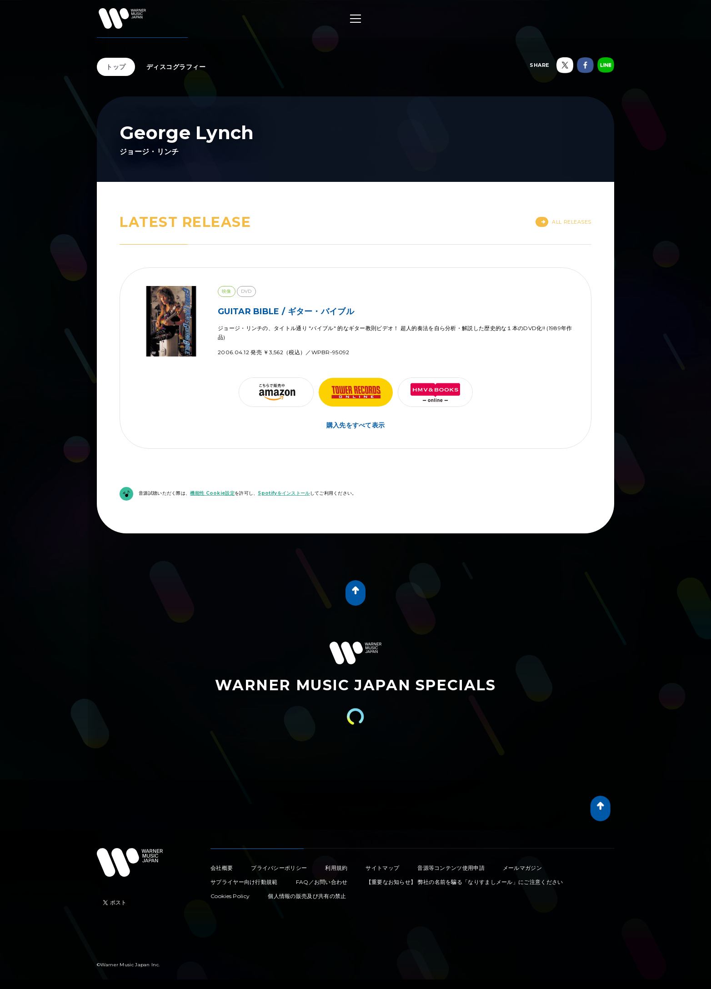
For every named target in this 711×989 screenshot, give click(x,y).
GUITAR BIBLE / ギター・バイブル (286, 311)
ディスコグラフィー (176, 67)
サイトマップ (382, 867)
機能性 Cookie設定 (212, 493)
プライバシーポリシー (279, 867)
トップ (116, 67)
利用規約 (336, 867)
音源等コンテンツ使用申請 (451, 867)
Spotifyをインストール (284, 493)
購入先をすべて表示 (355, 425)
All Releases (563, 222)
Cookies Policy (230, 896)
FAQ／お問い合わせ (322, 882)
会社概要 (221, 867)
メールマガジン (522, 867)
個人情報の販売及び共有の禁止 (307, 896)
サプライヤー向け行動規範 (244, 882)
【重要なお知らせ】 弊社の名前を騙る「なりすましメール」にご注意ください (464, 882)
